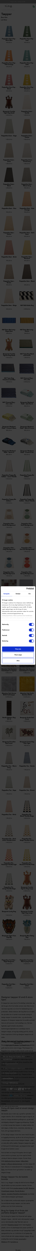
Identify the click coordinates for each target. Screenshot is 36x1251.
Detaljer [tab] (18, 594)
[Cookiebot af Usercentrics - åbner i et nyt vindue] (26, 589)
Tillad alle (18, 649)
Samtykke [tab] (6, 594)
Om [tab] (29, 594)
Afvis (18, 661)
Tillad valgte (18, 655)
